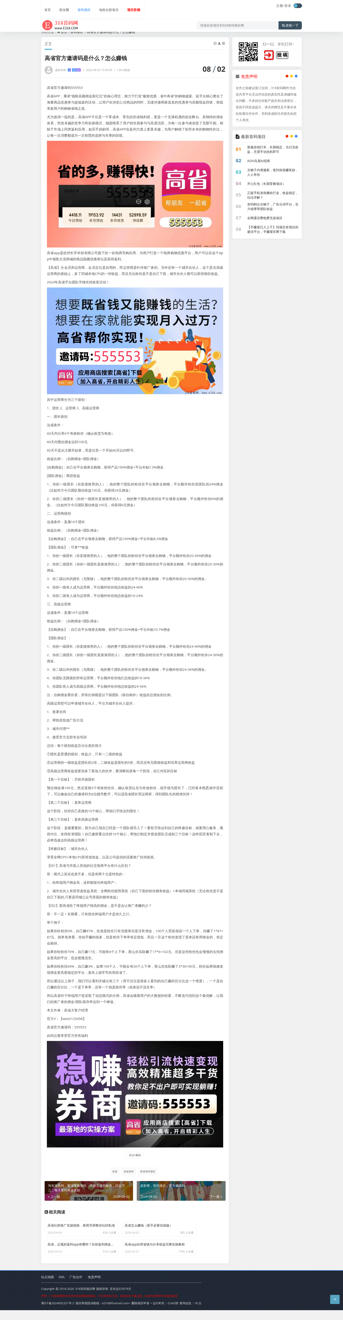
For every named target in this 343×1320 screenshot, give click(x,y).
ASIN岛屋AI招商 (258, 161)
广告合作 (76, 1287)
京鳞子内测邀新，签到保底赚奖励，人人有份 (272, 172)
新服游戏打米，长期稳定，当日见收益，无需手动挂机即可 (272, 149)
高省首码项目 (148, 1171)
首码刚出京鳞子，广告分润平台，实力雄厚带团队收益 (272, 206)
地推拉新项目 (106, 6)
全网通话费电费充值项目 (264, 218)
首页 (44, 6)
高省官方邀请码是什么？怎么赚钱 (111, 32)
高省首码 (128, 1171)
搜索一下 (290, 19)
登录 (287, 5)
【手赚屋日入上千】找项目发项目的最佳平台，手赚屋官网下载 (272, 229)
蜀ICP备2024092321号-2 (57, 1313)
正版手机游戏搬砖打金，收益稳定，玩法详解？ (272, 195)
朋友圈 (60, 6)
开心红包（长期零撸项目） (266, 183)
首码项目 (80, 6)
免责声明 (94, 1287)
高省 (113, 1171)
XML (62, 1287)
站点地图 (47, 1287)
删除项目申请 (140, 1313)
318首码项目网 (85, 1299)
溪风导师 (68, 70)
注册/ (280, 5)
